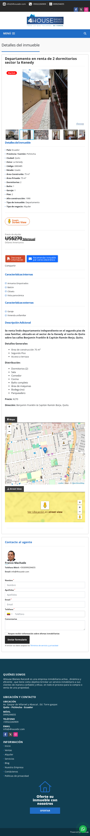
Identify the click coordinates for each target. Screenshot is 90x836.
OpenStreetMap (78, 483)
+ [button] (9, 427)
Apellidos (10, 590)
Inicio (7, 745)
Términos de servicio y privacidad (44, 645)
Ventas (8, 750)
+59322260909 (39, 4)
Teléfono (9, 609)
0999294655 (58, 4)
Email (8, 599)
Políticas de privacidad (17, 775)
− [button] (9, 431)
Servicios (9, 758)
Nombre (9, 580)
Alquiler (9, 754)
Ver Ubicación (36, 512)
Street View (18, 221)
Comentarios (11, 619)
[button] (82, 72)
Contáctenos (11, 771)
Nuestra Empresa (14, 767)
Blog (7, 763)
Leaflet (60, 483)
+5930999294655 (27, 567)
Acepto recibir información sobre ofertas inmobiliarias (33, 633)
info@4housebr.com (20, 571)
